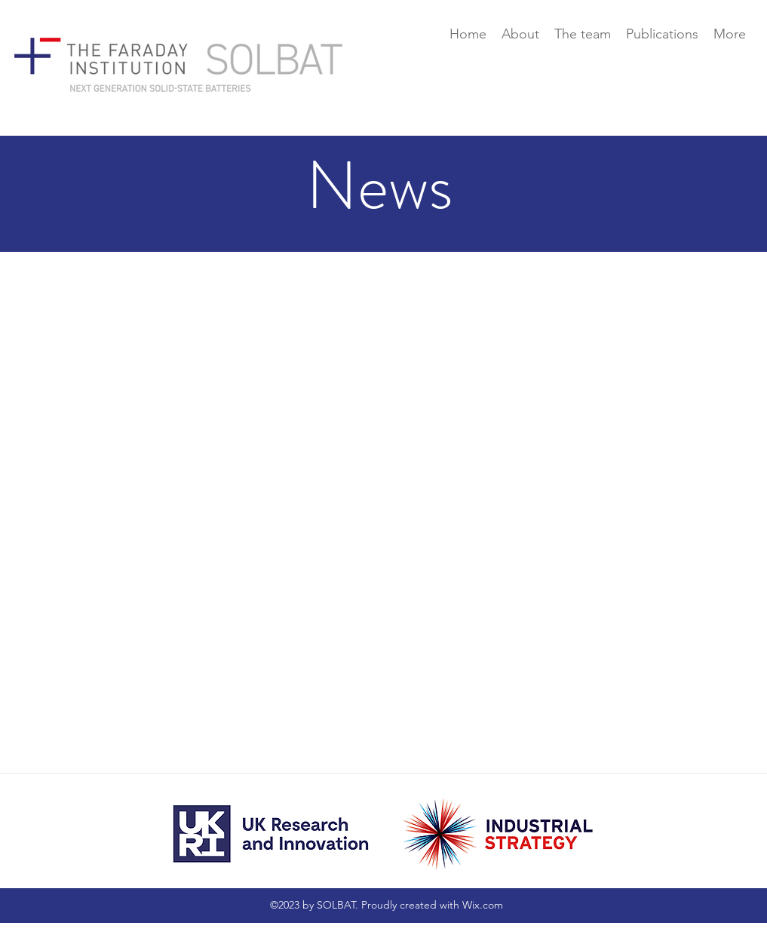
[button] (582, 34)
